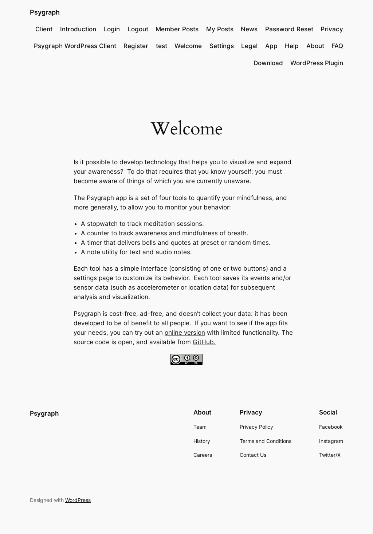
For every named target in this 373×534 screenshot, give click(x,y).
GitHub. (204, 342)
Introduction (78, 29)
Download (268, 63)
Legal (249, 46)
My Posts (219, 29)
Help (292, 46)
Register (135, 46)
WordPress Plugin (316, 63)
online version (185, 332)
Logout (137, 29)
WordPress (78, 500)
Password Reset (289, 29)
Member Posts (177, 29)
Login (111, 29)
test (161, 46)
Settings (221, 46)
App (271, 46)
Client (43, 29)
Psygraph (45, 12)
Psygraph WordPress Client (75, 46)
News (249, 29)
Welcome (188, 46)
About (315, 46)
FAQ (337, 46)
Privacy (332, 29)
